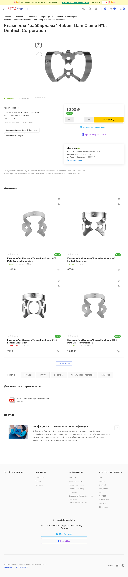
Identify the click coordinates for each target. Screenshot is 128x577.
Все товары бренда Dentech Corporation (22, 130)
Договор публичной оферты (81, 496)
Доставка (58, 375)
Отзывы (28, 375)
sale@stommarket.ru (66, 520)
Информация (76, 472)
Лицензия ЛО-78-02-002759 (16, 567)
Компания (40, 472)
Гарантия (105, 375)
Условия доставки (74, 160)
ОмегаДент (104, 500)
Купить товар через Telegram (94, 127)
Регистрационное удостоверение (33, 399)
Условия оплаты (75, 481)
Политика (73, 492)
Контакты (39, 485)
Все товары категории (14, 136)
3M (100, 477)
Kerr (100, 492)
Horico (102, 481)
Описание (11, 375)
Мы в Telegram (64, 534)
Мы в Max (64, 541)
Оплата (43, 375)
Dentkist (102, 485)
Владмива (103, 488)
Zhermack (103, 507)
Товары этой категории (82, 375)
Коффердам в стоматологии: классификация (60, 426)
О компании (40, 477)
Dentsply (102, 503)
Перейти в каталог (14, 472)
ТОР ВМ (102, 496)
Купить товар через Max (94, 134)
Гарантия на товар (76, 488)
